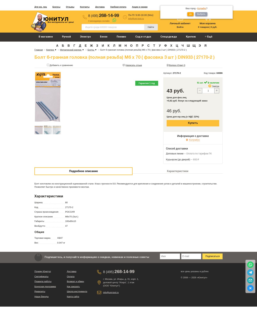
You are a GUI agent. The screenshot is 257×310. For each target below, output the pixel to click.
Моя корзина (207, 23)
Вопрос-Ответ (177, 65)
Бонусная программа (45, 286)
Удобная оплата (118, 7)
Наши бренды (41, 296)
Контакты (85, 7)
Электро (85, 37)
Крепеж (191, 37)
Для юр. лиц (40, 7)
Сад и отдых (143, 37)
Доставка (100, 7)
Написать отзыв (134, 65)
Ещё (208, 36)
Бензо (103, 37)
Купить (193, 123)
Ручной (66, 37)
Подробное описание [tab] (83, 171)
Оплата (71, 276)
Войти (180, 27)
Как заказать (73, 286)
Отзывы (70, 7)
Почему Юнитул (42, 271)
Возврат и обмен (75, 281)
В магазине (46, 37)
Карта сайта (73, 296)
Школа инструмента (77, 291)
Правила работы (43, 281)
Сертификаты (41, 276)
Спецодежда (168, 37)
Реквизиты (39, 291)
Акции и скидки (139, 7)
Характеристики (177, 171)
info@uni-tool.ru (136, 18)
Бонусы (56, 7)
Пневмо (121, 37)
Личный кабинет (180, 23)
